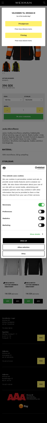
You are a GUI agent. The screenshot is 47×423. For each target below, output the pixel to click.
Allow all (23, 241)
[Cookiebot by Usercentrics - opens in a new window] (34, 168)
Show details (35, 234)
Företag (24, 35)
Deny (23, 254)
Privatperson (24, 24)
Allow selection (23, 247)
